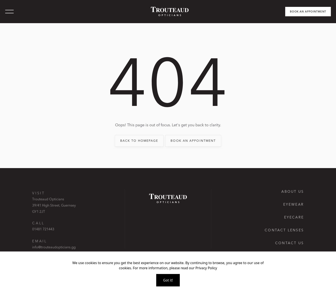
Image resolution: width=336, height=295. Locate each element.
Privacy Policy (206, 268)
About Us (292, 191)
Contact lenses (284, 230)
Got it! (168, 280)
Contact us (289, 243)
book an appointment (193, 141)
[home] (168, 11)
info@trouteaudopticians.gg (54, 251)
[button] (9, 11)
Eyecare (294, 217)
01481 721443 (43, 233)
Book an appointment (308, 11)
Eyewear (293, 204)
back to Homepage (139, 141)
